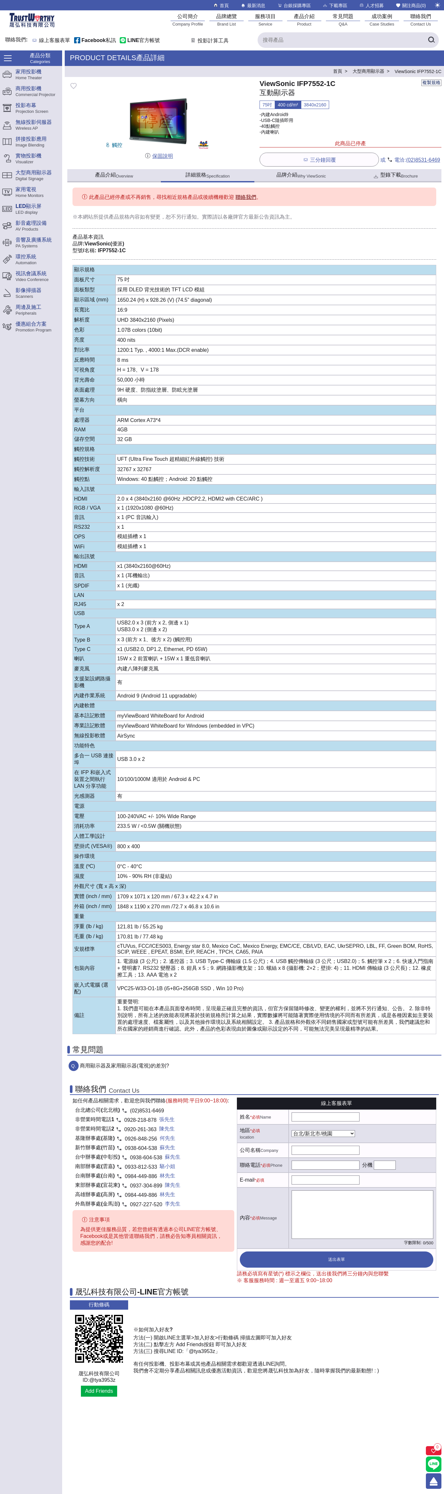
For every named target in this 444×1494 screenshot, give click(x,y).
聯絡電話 (250, 1165)
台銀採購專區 (294, 5)
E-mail (247, 1180)
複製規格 (431, 82)
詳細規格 (207, 175)
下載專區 (334, 5)
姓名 (245, 1117)
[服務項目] (265, 20)
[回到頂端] (433, 1481)
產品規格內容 (124, 217)
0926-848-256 (141, 1139)
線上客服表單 (54, 40)
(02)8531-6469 (423, 160)
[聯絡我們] (421, 20)
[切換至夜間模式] (437, 5)
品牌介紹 (301, 175)
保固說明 (159, 156)
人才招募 (371, 5)
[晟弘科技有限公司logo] (32, 26)
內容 (245, 1217)
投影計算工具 (209, 40)
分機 (367, 1165)
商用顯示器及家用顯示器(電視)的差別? (124, 1065)
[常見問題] (343, 20)
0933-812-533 (141, 1167)
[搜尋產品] (348, 40)
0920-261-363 (140, 1129)
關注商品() (410, 5)
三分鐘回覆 (319, 160)
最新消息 (252, 5)
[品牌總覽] (226, 20)
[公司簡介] (188, 20)
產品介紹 (114, 175)
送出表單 (336, 1259)
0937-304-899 (146, 1185)
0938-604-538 (141, 1148)
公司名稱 (250, 1150)
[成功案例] (382, 20)
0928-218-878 (140, 1120)
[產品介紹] (304, 20)
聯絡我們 (246, 197)
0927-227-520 (146, 1204)
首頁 (221, 5)
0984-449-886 (141, 1176)
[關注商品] (433, 1450)
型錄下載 (395, 175)
